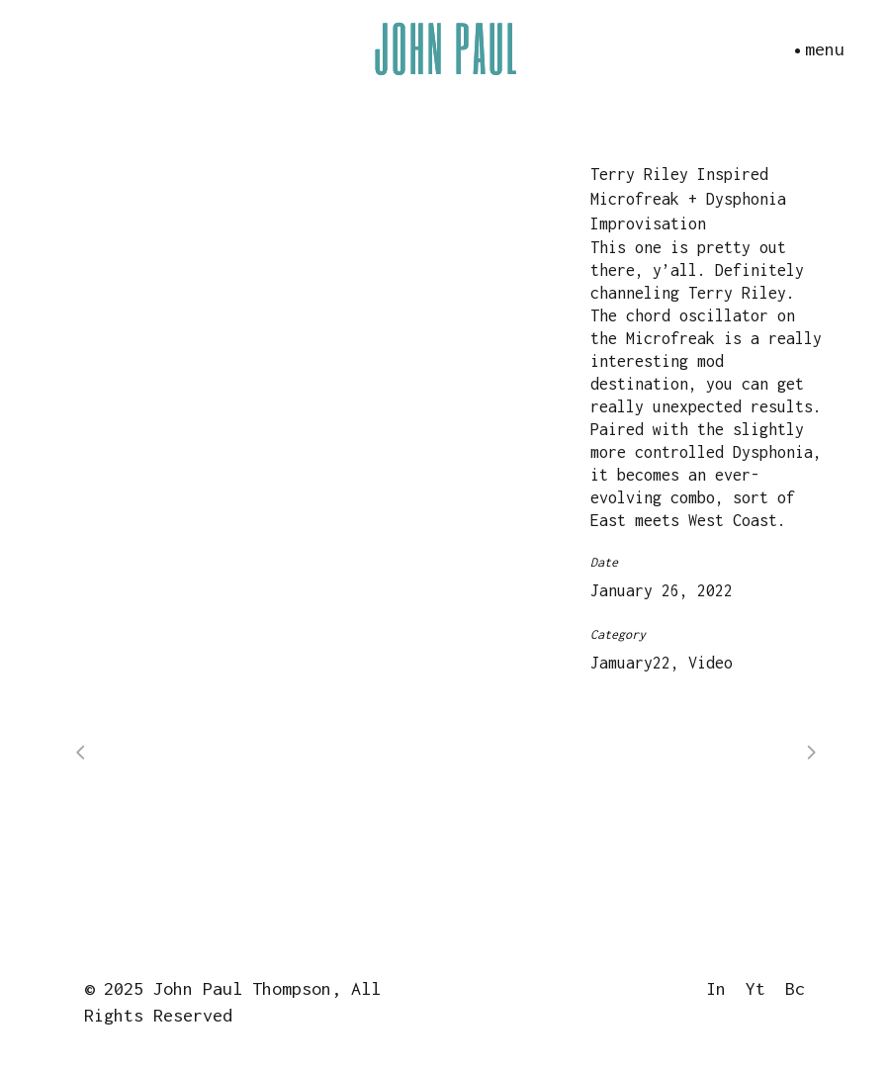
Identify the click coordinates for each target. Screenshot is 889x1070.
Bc (795, 988)
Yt (755, 988)
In (716, 988)
